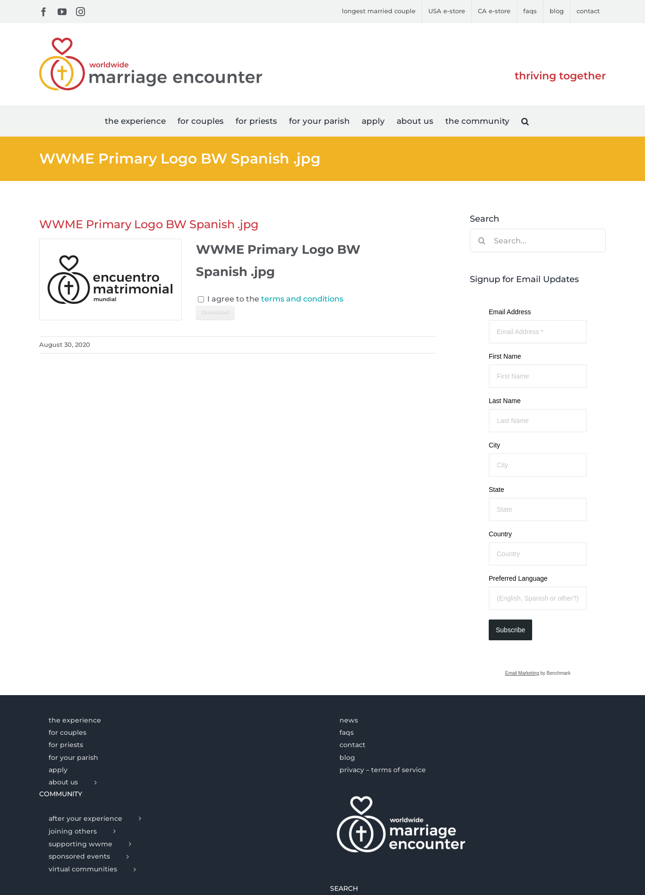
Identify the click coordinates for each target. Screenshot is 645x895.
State (496, 489)
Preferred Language (518, 578)
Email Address (510, 312)
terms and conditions (302, 298)
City (494, 445)
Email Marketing (522, 673)
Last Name (505, 400)
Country (500, 534)
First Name (505, 356)
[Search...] (538, 240)
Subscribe (510, 630)
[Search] (481, 240)
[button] (525, 120)
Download (215, 313)
